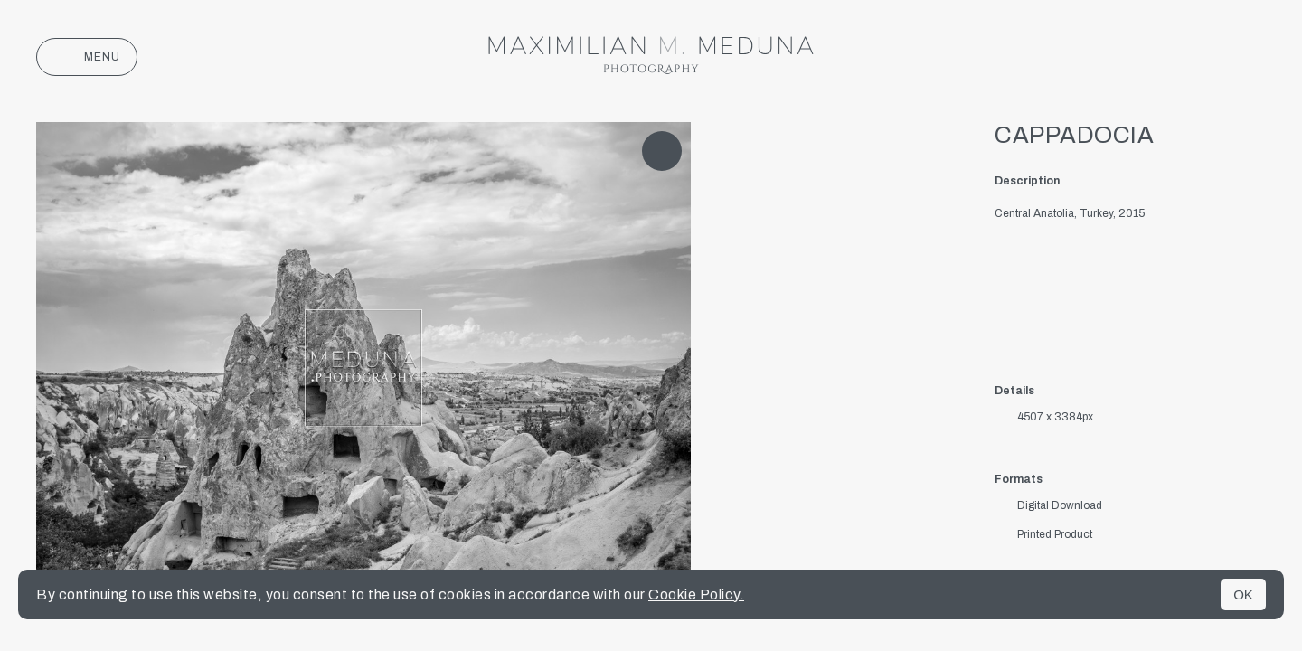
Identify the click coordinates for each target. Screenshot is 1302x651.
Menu (86, 57)
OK (1243, 594)
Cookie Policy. (696, 594)
